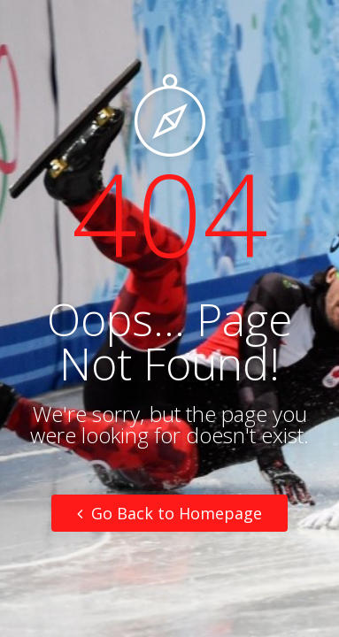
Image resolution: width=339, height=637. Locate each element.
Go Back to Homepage (169, 513)
